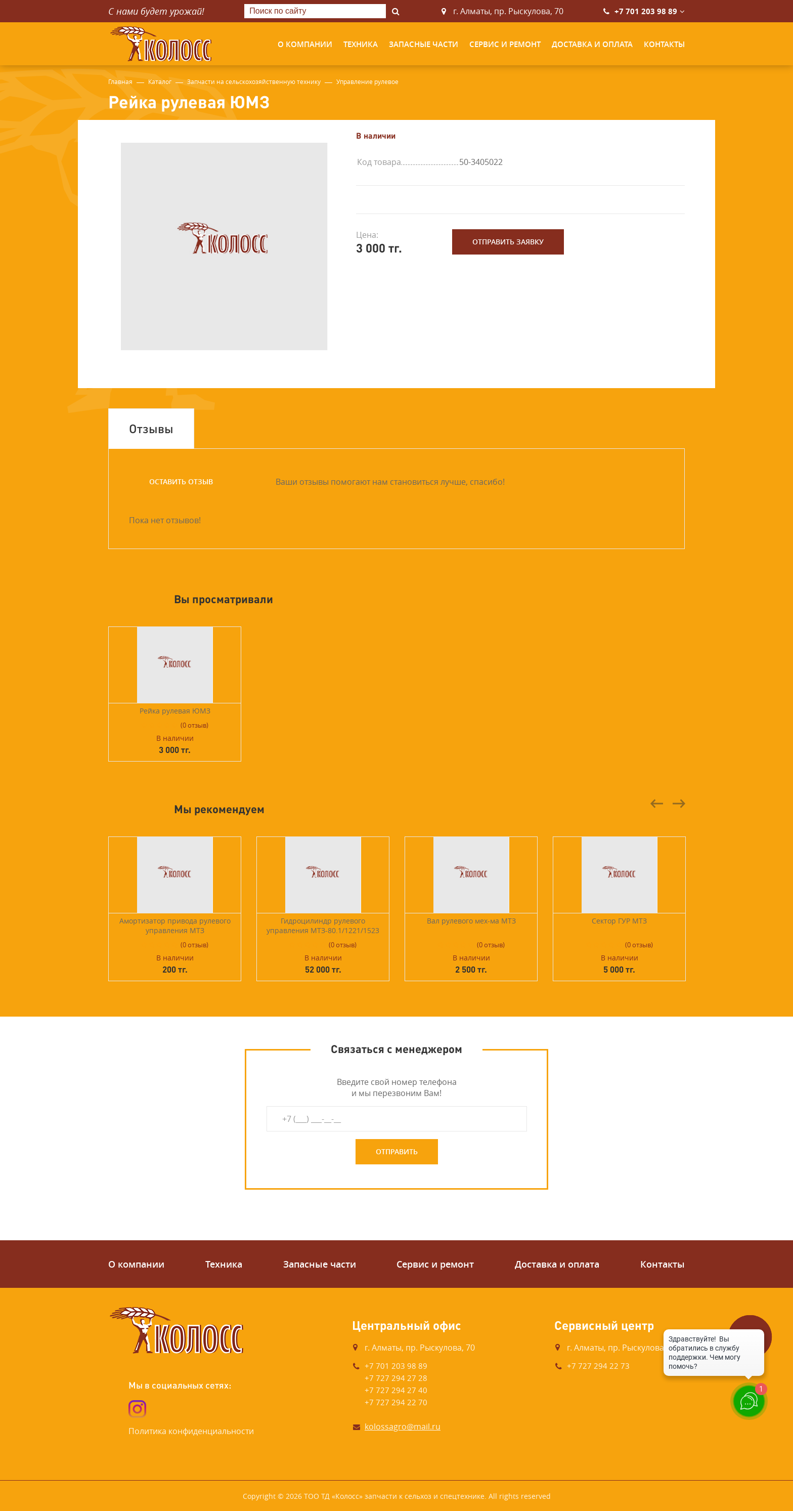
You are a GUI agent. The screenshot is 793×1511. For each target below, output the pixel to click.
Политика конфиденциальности (191, 1431)
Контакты (664, 44)
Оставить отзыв (181, 481)
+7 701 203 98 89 (645, 11)
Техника (360, 44)
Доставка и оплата (592, 44)
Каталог (159, 81)
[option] (224, 246)
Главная (120, 81)
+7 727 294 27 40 (396, 1390)
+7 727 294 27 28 (396, 1378)
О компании (305, 44)
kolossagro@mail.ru (402, 1426)
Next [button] (679, 803)
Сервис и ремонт (505, 44)
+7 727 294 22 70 (396, 1402)
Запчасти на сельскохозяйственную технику (254, 81)
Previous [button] (657, 803)
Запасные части (423, 44)
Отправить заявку (508, 241)
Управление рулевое (367, 81)
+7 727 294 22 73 (598, 1366)
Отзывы (151, 428)
